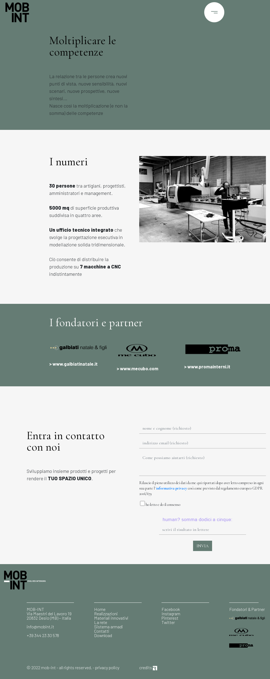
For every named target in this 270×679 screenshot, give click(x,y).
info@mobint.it (40, 626)
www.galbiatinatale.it (75, 363)
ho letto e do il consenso (159, 504)
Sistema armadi (108, 626)
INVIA (203, 546)
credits (148, 667)
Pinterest (170, 617)
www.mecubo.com (139, 368)
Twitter (168, 622)
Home (99, 609)
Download (103, 635)
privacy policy (107, 667)
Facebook (171, 609)
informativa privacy (171, 488)
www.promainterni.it (208, 366)
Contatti (101, 631)
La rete (100, 622)
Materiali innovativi (111, 617)
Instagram (171, 613)
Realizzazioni (106, 613)
